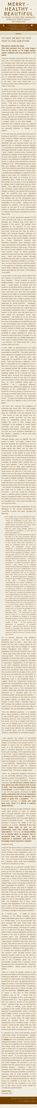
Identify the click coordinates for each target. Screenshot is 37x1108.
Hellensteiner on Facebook (21, 1098)
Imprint (34, 1098)
